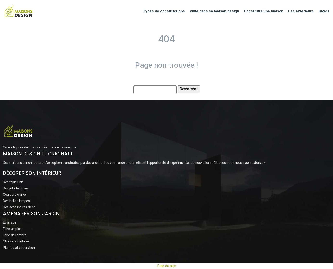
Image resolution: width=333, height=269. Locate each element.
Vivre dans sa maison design (214, 11)
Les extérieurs (301, 11)
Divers (324, 11)
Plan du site (166, 266)
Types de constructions (164, 11)
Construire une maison (263, 11)
